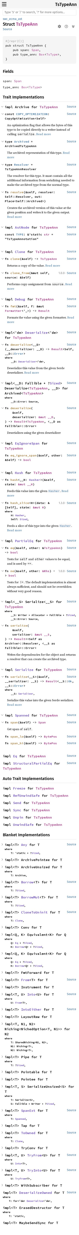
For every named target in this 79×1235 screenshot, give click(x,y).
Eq (15, 756)
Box (42, 54)
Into (31, 994)
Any (24, 845)
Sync (17, 810)
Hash (19, 473)
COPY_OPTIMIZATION (32, 114)
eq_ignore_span (23, 455)
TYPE (19, 234)
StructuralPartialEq (32, 763)
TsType (52, 54)
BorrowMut (30, 897)
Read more (43, 134)
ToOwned (28, 1133)
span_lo (16, 736)
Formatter (13, 311)
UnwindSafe (23, 824)
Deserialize (36, 332)
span (14, 722)
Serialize (24, 670)
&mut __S (42, 634)
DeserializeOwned (35, 1193)
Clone (20, 252)
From (25, 980)
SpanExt (28, 1110)
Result (44, 311)
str (47, 234)
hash (14, 480)
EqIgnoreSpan (27, 443)
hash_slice (19, 503)
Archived (21, 141)
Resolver (21, 164)
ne (12, 571)
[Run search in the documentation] (39, 12)
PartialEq (24, 541)
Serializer (25, 693)
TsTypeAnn (66, 4)
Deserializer (27, 361)
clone (15, 259)
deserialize (20, 344)
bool (27, 460)
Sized (55, 383)
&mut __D (45, 417)
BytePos (50, 736)
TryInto (34, 1170)
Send (17, 803)
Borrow (27, 882)
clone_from (19, 273)
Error (18, 353)
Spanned (22, 715)
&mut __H (25, 484)
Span (35, 50)
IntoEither (31, 1009)
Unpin (18, 817)
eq (12, 548)
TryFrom (34, 1155)
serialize (18, 625)
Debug (20, 299)
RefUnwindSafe (26, 795)
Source (7, 29)
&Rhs (46, 571)
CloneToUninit (34, 912)
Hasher (34, 480)
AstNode (22, 227)
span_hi (16, 743)
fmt (13, 306)
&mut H (38, 507)
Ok (70, 681)
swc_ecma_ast (12, 19)
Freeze (19, 788)
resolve (16, 192)
